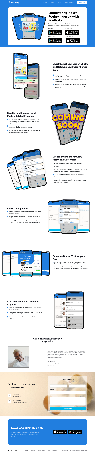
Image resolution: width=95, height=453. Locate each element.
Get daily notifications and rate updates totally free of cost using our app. (70, 80)
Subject (52, 389)
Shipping (52, 2)
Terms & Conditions (69, 2)
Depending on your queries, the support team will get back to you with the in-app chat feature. (25, 313)
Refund (45, 2)
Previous (6, 357)
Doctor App (51, 37)
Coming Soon (68, 29)
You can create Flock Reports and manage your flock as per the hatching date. (25, 212)
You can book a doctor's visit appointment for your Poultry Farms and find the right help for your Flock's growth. (70, 263)
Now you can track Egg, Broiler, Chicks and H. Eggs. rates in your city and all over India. (71, 75)
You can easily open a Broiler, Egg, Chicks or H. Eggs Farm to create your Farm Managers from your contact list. (70, 170)
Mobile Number (73, 383)
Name (52, 383)
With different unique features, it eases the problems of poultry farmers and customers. (69, 175)
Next (88, 357)
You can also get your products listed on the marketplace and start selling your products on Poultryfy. (24, 126)
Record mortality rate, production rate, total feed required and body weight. (24, 217)
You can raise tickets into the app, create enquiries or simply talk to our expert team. (25, 308)
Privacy (59, 2)
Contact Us (82, 2)
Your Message (53, 396)
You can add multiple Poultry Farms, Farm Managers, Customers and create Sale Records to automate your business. (68, 165)
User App (50, 29)
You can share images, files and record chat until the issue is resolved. (25, 317)
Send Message (68, 408)
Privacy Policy (41, 450)
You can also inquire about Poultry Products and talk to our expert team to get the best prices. (24, 131)
